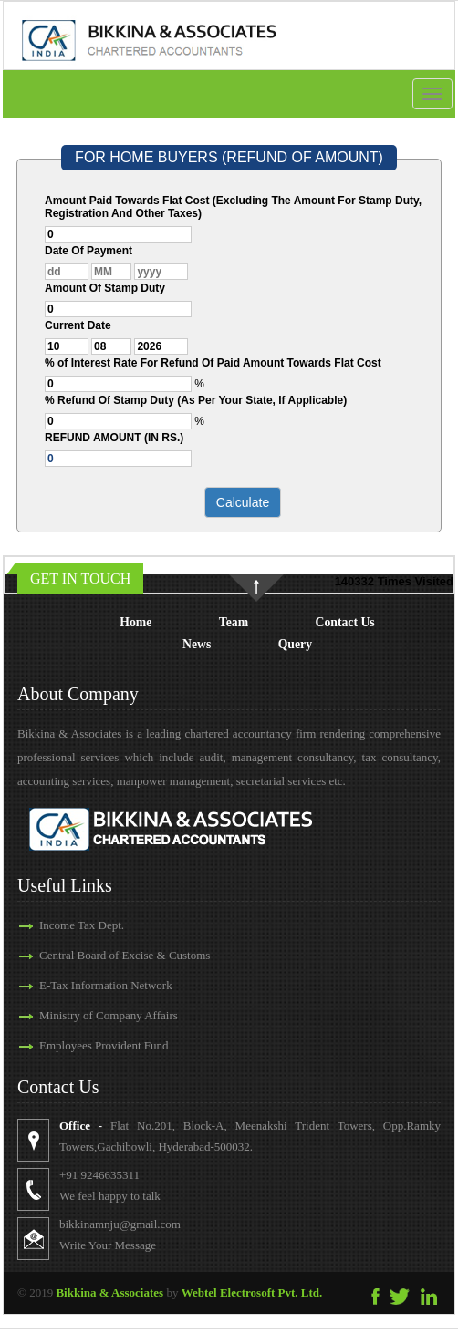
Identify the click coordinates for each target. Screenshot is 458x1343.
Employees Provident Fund (71, 1045)
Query (295, 644)
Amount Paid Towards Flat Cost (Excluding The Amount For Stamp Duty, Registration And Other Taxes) (233, 207)
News (196, 644)
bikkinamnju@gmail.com (152, 1224)
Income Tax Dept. (48, 925)
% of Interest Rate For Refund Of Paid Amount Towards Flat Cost (213, 362)
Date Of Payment (88, 250)
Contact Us (345, 622)
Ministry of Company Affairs (75, 1015)
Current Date (78, 325)
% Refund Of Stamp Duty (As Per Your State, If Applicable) (196, 400)
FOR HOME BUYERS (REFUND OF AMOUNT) (229, 157)
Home (135, 622)
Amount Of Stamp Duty (105, 288)
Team (233, 622)
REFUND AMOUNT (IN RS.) (114, 437)
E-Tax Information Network (73, 985)
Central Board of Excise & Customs (91, 955)
